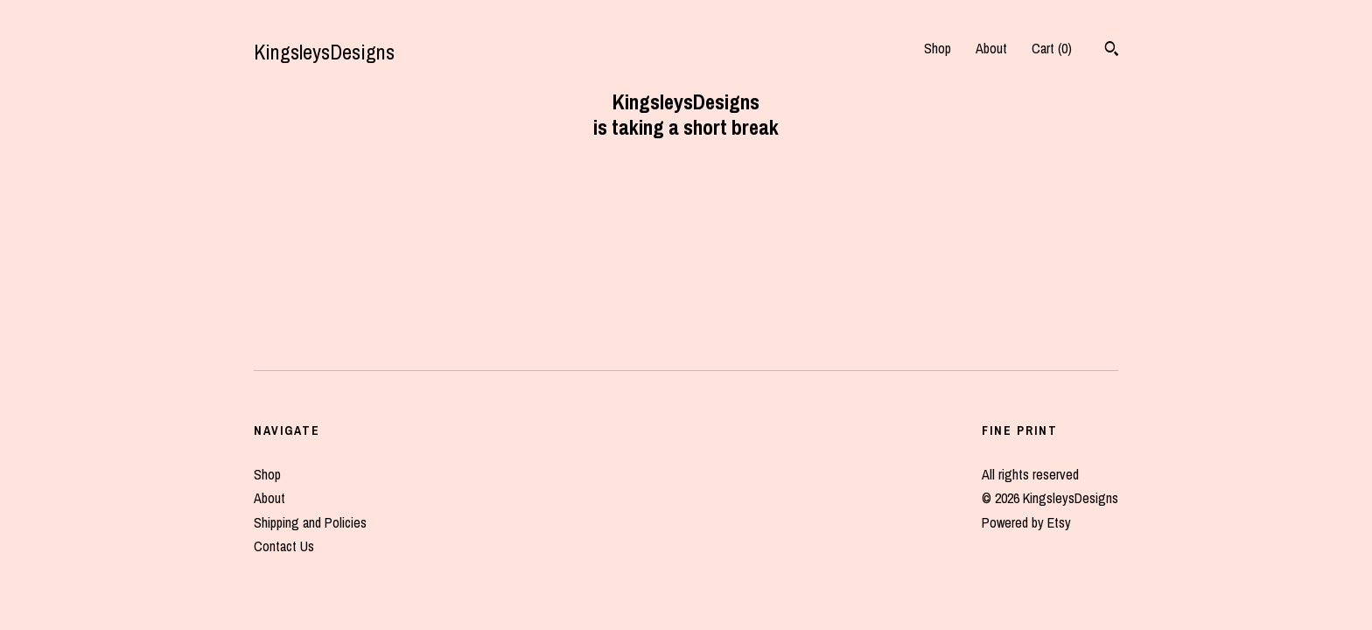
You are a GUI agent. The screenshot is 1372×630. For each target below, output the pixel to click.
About (991, 48)
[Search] (1111, 50)
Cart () (1052, 48)
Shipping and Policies (310, 522)
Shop (937, 48)
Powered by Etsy (1026, 522)
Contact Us (284, 546)
